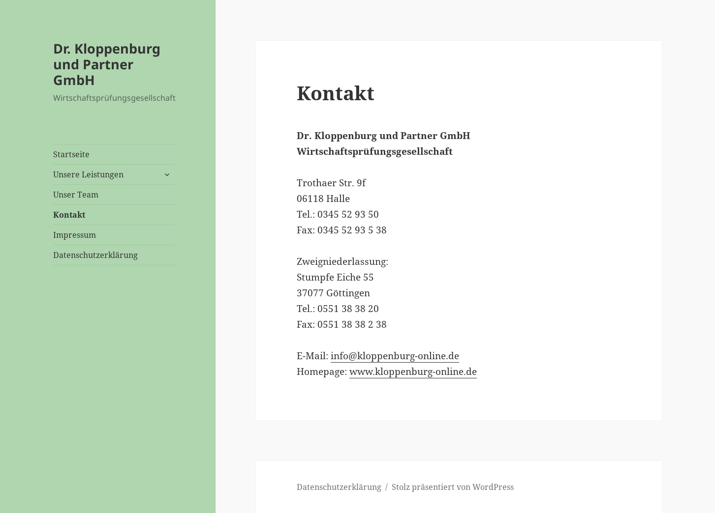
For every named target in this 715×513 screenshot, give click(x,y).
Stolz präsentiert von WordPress (453, 487)
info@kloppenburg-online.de (395, 355)
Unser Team (75, 194)
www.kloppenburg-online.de (413, 371)
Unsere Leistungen (88, 174)
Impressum (74, 234)
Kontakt (69, 214)
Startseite (71, 154)
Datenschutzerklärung (95, 255)
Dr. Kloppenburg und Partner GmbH (106, 64)
